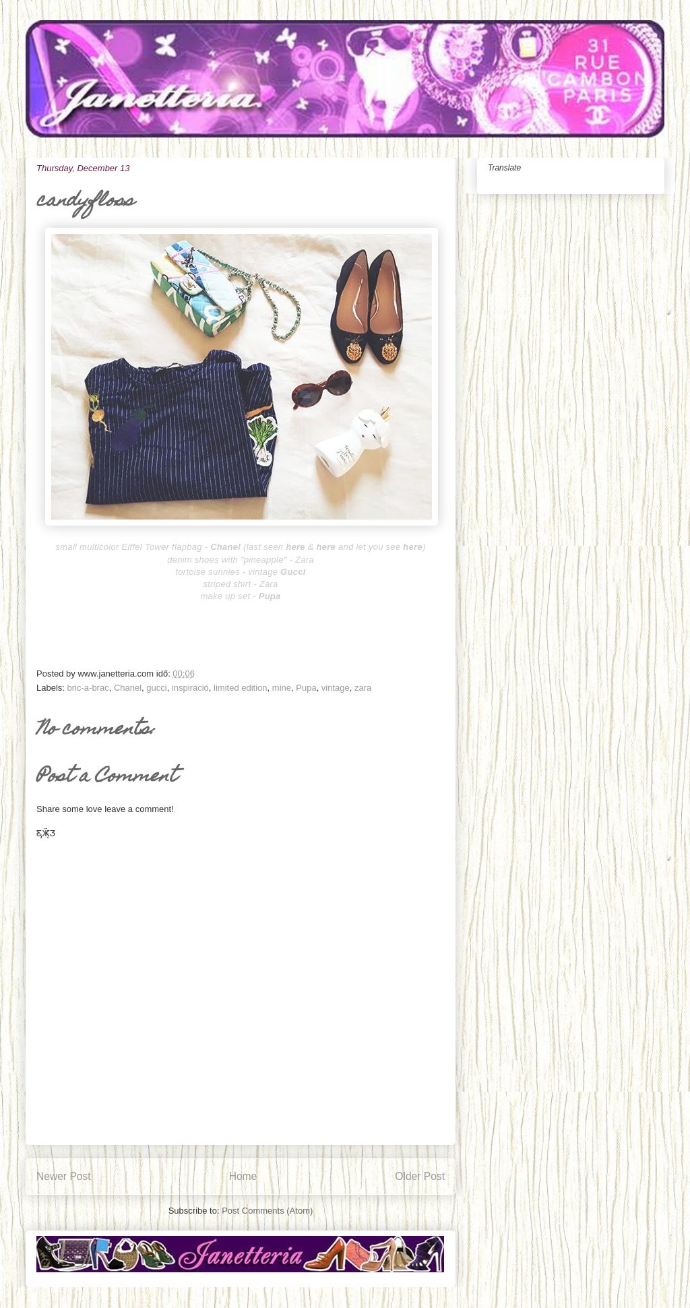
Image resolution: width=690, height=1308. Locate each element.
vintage (335, 688)
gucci (156, 688)
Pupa (306, 688)
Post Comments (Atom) (267, 1211)
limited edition (241, 688)
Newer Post (63, 1176)
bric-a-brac (88, 688)
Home (243, 1176)
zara (362, 688)
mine (281, 688)
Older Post (420, 1176)
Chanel (128, 688)
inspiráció (190, 688)
